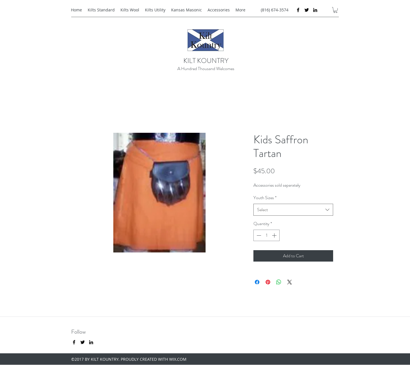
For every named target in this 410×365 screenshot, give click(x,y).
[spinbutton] (266, 235)
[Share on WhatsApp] (278, 282)
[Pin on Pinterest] (268, 282)
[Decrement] (258, 235)
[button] (335, 10)
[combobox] (293, 210)
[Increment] (275, 235)
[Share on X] (289, 282)
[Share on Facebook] (257, 282)
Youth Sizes (264, 197)
